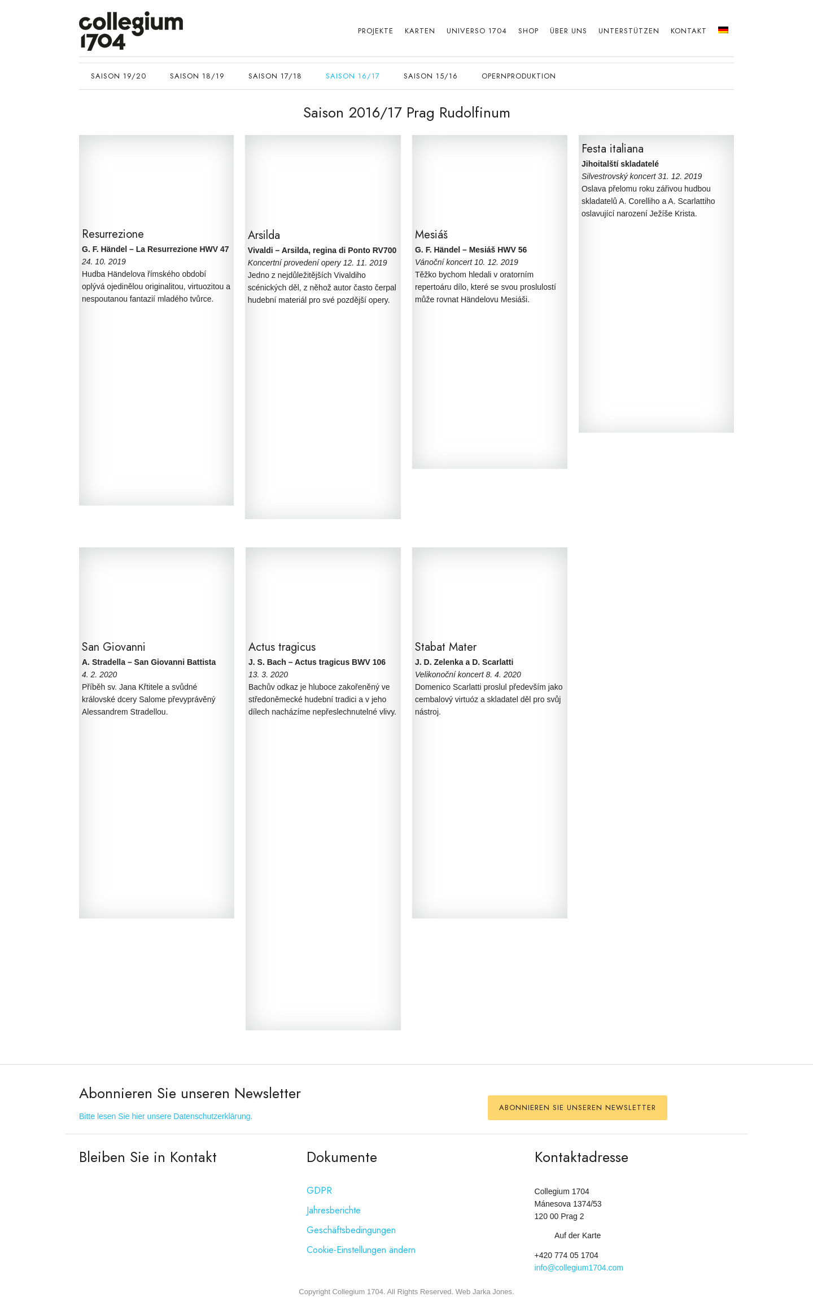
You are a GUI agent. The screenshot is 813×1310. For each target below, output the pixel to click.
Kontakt (689, 30)
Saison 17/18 (275, 76)
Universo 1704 (477, 30)
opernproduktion (519, 76)
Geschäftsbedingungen (351, 1230)
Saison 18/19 (197, 76)
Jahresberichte (334, 1210)
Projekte (376, 30)
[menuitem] (723, 30)
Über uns (568, 30)
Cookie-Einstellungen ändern (361, 1249)
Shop (528, 30)
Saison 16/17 (353, 76)
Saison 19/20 (118, 76)
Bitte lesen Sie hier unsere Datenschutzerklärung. (165, 1116)
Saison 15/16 (431, 76)
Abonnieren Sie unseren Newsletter (577, 1107)
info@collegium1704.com (579, 1267)
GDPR (319, 1190)
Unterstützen (628, 30)
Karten (420, 30)
